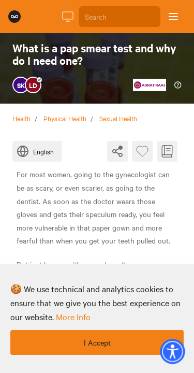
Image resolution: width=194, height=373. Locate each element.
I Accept (97, 342)
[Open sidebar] (173, 16)
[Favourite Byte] (142, 151)
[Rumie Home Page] (14, 16)
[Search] (119, 16)
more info (73, 316)
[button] (172, 351)
